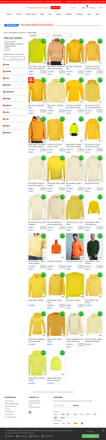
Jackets (58, 14)
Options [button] (8, 102)
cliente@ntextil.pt (34, 400)
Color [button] (7, 109)
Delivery (7, 406)
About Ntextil (9, 398)
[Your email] (63, 402)
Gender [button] (8, 68)
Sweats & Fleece (31, 14)
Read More (31, 433)
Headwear (69, 14)
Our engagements (10, 414)
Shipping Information (34, 8)
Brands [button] (8, 82)
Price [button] (7, 75)
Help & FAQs (9, 411)
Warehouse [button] (9, 89)
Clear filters (14, 55)
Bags (42, 14)
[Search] (75, 7)
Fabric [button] (7, 123)
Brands (9, 14)
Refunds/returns (10, 408)
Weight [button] (8, 95)
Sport (89, 14)
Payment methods (11, 403)
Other (97, 14)
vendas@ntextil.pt (34, 404)
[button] (84, 8)
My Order (46, 8)
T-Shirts (18, 14)
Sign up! (76, 402)
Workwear (79, 14)
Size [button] (6, 116)
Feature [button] (8, 129)
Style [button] (7, 61)
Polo (50, 14)
